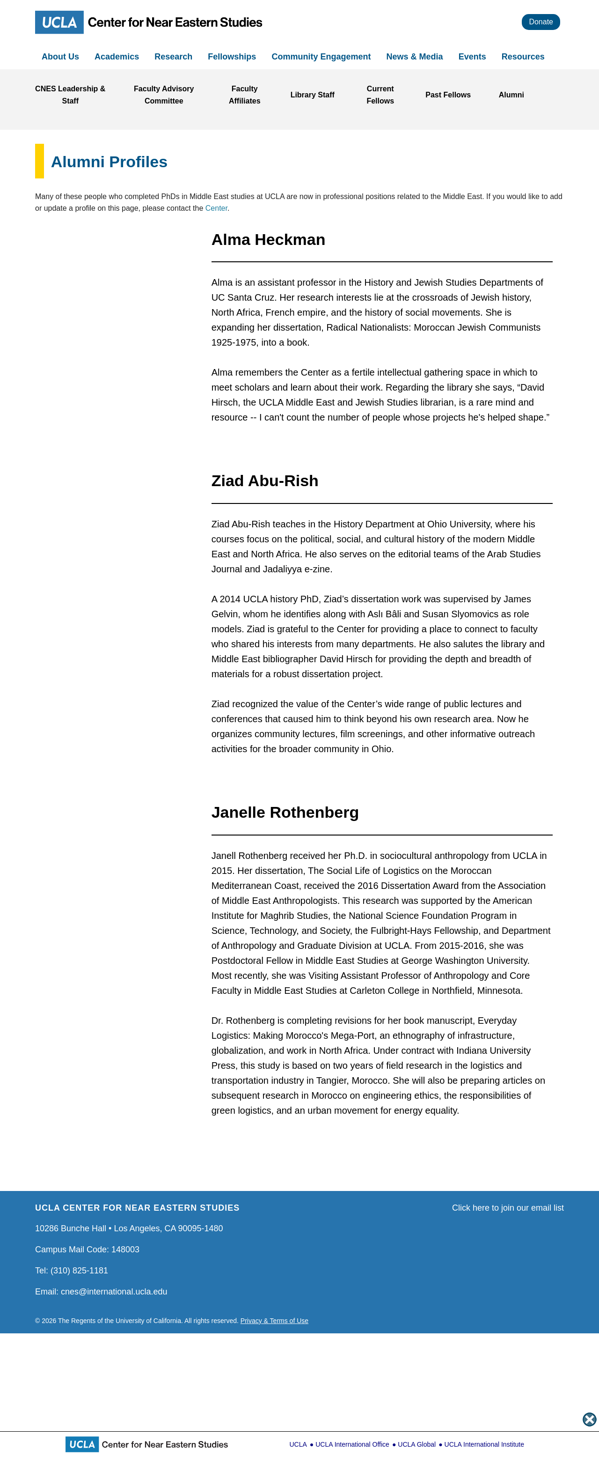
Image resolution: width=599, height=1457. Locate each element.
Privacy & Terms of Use (274, 1320)
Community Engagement (322, 56)
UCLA (298, 1444)
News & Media (416, 56)
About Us (61, 56)
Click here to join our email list (508, 1208)
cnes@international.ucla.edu (114, 1291)
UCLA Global (417, 1444)
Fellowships (233, 56)
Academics (118, 56)
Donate (541, 22)
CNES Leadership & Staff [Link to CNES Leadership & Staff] (70, 95)
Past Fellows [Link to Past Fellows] (448, 95)
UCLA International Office (352, 1444)
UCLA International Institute (484, 1444)
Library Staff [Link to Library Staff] (313, 95)
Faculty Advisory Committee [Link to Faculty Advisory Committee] (164, 95)
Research (174, 56)
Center (216, 208)
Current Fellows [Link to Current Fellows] (380, 95)
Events (474, 56)
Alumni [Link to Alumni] (511, 95)
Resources (524, 56)
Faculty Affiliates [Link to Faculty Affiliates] (245, 95)
